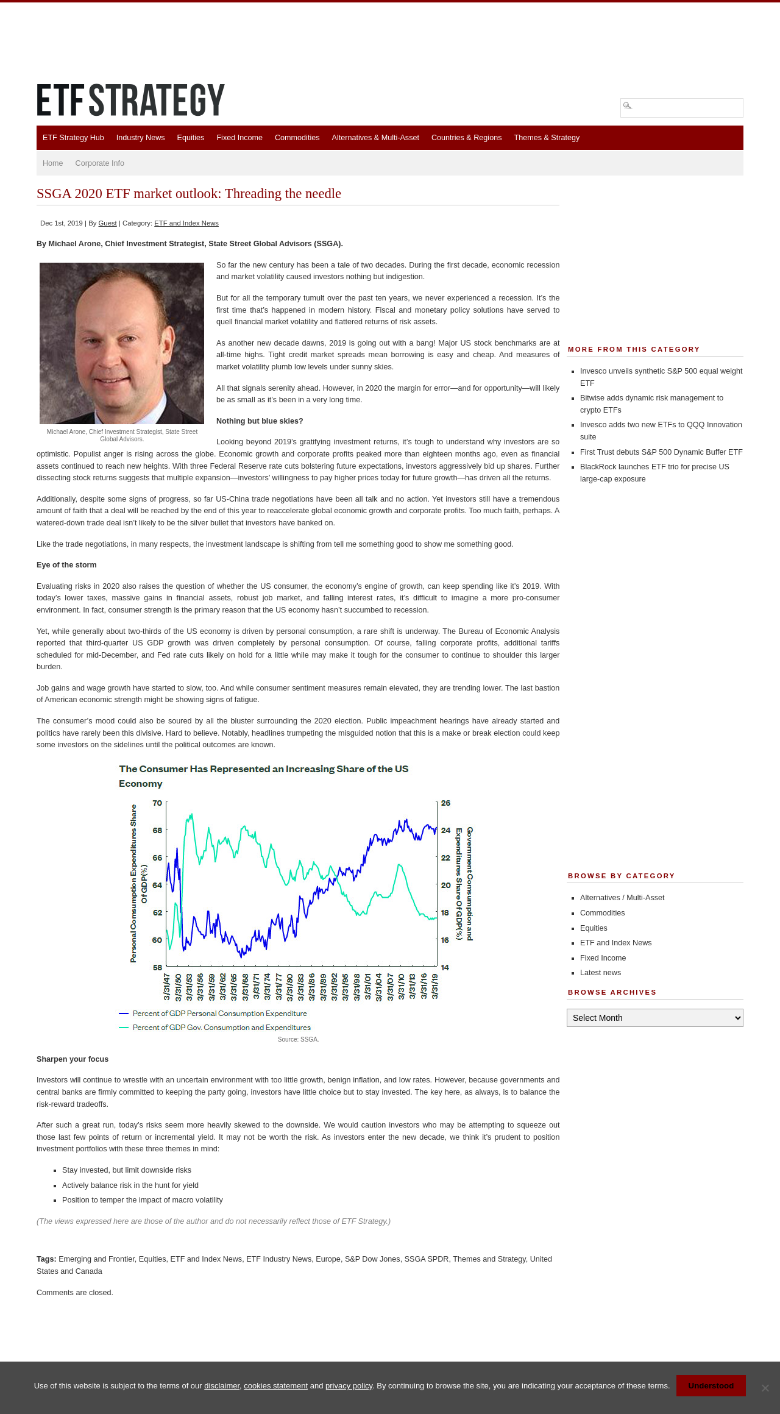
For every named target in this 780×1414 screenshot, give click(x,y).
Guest (108, 223)
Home (53, 163)
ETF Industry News (278, 1259)
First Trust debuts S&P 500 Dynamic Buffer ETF (661, 452)
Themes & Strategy (547, 137)
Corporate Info (100, 163)
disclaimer (221, 1385)
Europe (328, 1259)
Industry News (140, 137)
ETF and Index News (186, 223)
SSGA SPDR (427, 1259)
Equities (191, 137)
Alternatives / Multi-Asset (622, 898)
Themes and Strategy (489, 1259)
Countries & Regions (466, 137)
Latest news (600, 972)
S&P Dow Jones (372, 1259)
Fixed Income (239, 137)
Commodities (297, 137)
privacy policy (348, 1385)
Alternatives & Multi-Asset (375, 137)
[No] (765, 1388)
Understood (711, 1385)
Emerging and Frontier (96, 1259)
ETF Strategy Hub (73, 137)
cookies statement (276, 1385)
